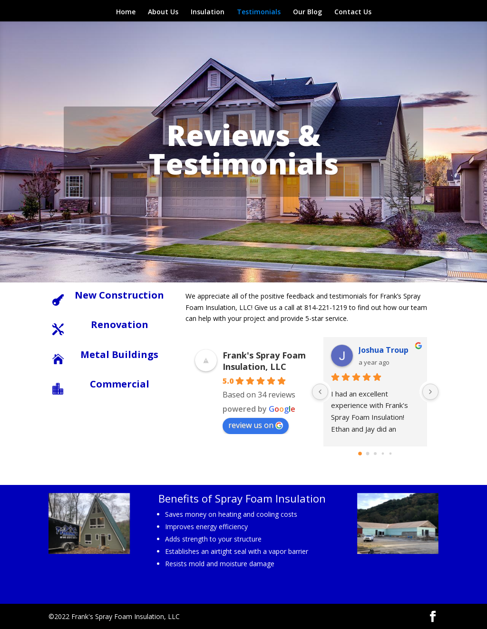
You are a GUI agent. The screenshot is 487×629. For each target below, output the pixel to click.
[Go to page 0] (360, 453)
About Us (163, 12)
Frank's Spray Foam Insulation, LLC (264, 360)
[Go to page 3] (382, 453)
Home (126, 12)
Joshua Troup (384, 350)
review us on (255, 425)
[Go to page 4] (390, 453)
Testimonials (259, 12)
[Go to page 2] (375, 453)
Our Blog (307, 12)
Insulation (207, 12)
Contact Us (352, 12)
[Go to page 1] (367, 453)
